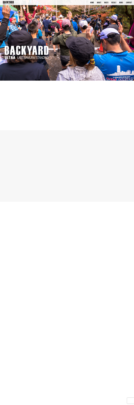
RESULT (113, 2)
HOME (92, 2)
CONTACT (129, 2)
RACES (106, 2)
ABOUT (99, 2)
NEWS (121, 2)
